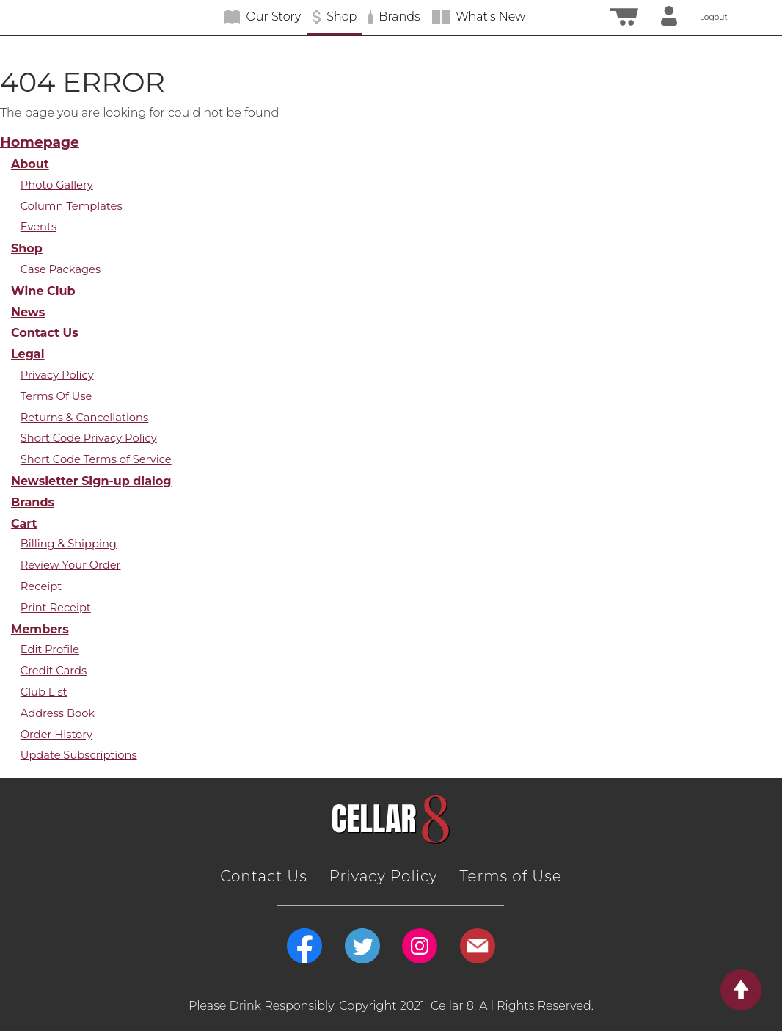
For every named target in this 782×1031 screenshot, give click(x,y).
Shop (27, 248)
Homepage (39, 142)
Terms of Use (510, 876)
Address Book (58, 713)
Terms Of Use (56, 396)
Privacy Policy (57, 375)
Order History (56, 734)
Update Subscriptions (79, 755)
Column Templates (72, 206)
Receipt (41, 586)
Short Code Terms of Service (96, 459)
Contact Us (44, 332)
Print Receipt (56, 607)
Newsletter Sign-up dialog (91, 480)
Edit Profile (50, 649)
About (30, 163)
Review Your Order (71, 565)
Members (40, 629)
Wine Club (43, 290)
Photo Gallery (57, 185)
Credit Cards (54, 670)
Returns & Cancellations (84, 417)
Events (38, 226)
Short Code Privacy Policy (89, 438)
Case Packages (61, 269)
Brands (32, 502)
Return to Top (751, 989)
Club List (44, 692)
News (28, 312)
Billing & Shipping (69, 543)
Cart (24, 523)
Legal (28, 353)
